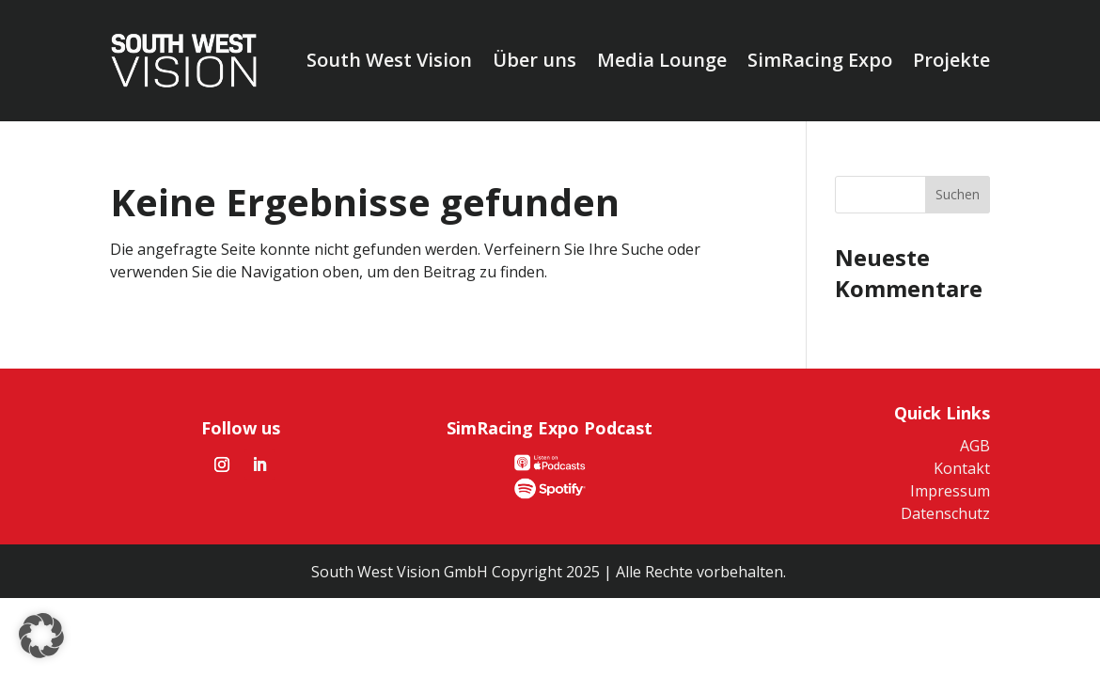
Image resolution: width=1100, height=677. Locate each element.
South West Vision (389, 59)
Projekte (951, 59)
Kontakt (962, 468)
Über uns (534, 59)
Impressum (950, 490)
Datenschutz (945, 513)
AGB (975, 445)
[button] (41, 635)
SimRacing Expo (819, 59)
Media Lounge (662, 59)
